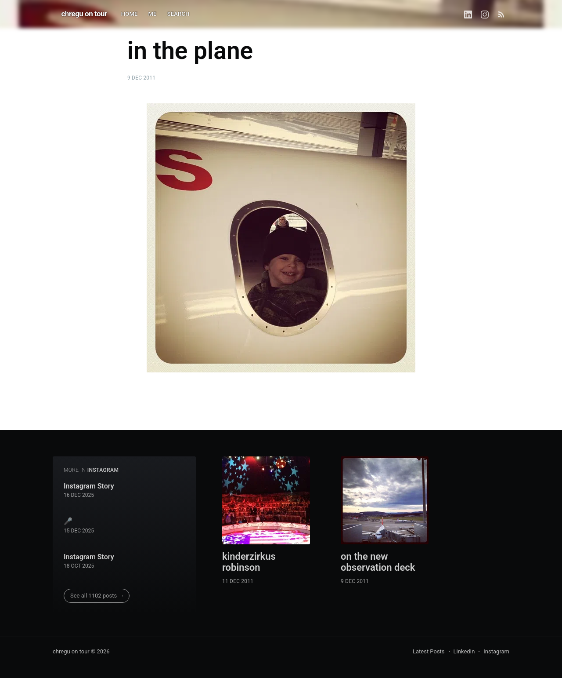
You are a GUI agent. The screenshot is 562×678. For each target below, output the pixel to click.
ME (152, 14)
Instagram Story (89, 486)
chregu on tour (84, 13)
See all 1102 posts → (97, 595)
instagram (103, 470)
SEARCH (178, 14)
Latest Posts (429, 651)
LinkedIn (464, 651)
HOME (129, 14)
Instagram (496, 651)
